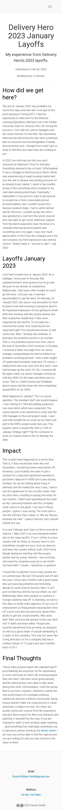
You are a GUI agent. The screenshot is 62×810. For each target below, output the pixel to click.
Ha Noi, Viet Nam (31, 794)
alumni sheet (48, 730)
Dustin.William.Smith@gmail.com (31, 776)
